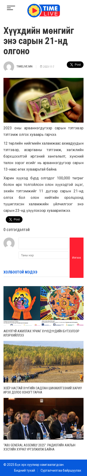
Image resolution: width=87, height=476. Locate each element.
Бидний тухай (24, 470)
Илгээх (76, 257)
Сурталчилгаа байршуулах (61, 470)
